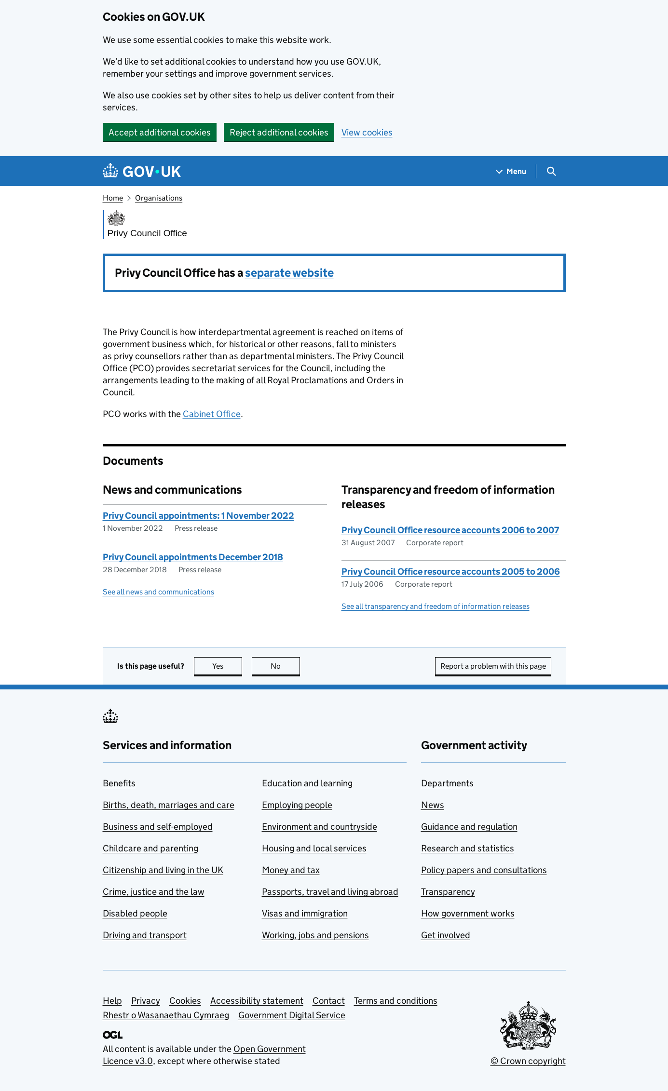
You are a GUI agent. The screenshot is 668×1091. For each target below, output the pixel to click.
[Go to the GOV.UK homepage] (142, 171)
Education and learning (307, 783)
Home (113, 197)
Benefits (119, 783)
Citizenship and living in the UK (163, 869)
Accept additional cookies (160, 132)
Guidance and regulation (469, 826)
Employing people (297, 804)
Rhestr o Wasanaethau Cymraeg (166, 1015)
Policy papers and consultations (484, 869)
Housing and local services (314, 848)
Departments (447, 783)
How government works (468, 913)
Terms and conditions (395, 1000)
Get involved (445, 935)
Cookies (185, 1000)
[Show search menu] (551, 171)
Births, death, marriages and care (168, 804)
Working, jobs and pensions (315, 935)
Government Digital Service (291, 1015)
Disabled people (135, 913)
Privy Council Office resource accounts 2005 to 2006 (450, 571)
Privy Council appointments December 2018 (193, 557)
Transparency (448, 891)
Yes (227, 666)
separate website (289, 273)
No (285, 666)
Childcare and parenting (150, 848)
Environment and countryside (319, 826)
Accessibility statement (256, 1000)
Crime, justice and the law (153, 891)
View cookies (367, 132)
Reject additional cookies (279, 132)
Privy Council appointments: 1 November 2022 (198, 515)
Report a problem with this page (493, 666)
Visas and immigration (305, 913)
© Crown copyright (528, 1060)
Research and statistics (467, 848)
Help (112, 1000)
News (432, 804)
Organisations (158, 197)
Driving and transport (145, 935)
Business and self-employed (158, 826)
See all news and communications (158, 591)
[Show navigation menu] (511, 171)
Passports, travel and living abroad (330, 891)
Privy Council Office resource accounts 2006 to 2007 (450, 530)
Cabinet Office (212, 413)
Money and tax (291, 869)
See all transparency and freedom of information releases (435, 606)
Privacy (145, 1000)
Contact (329, 1000)
